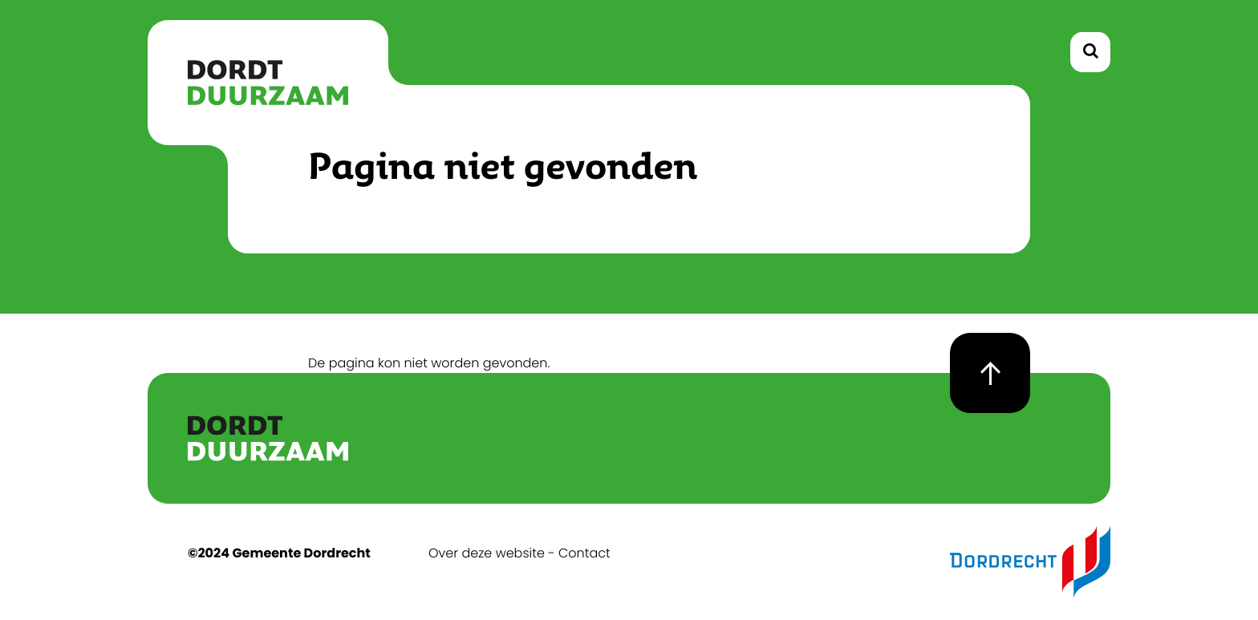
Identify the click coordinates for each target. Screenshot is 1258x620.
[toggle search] (1090, 52)
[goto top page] (990, 373)
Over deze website (486, 553)
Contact (584, 553)
